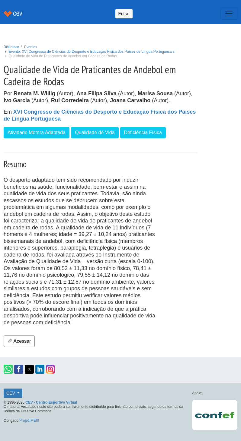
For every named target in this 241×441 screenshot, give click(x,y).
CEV (11, 393)
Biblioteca (11, 47)
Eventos (30, 47)
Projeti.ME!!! (29, 420)
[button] (8, 369)
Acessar (19, 341)
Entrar (124, 13)
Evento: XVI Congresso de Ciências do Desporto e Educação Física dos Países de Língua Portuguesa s (92, 51)
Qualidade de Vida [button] (94, 132)
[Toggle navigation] (228, 14)
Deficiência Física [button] (143, 132)
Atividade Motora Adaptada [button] (37, 132)
